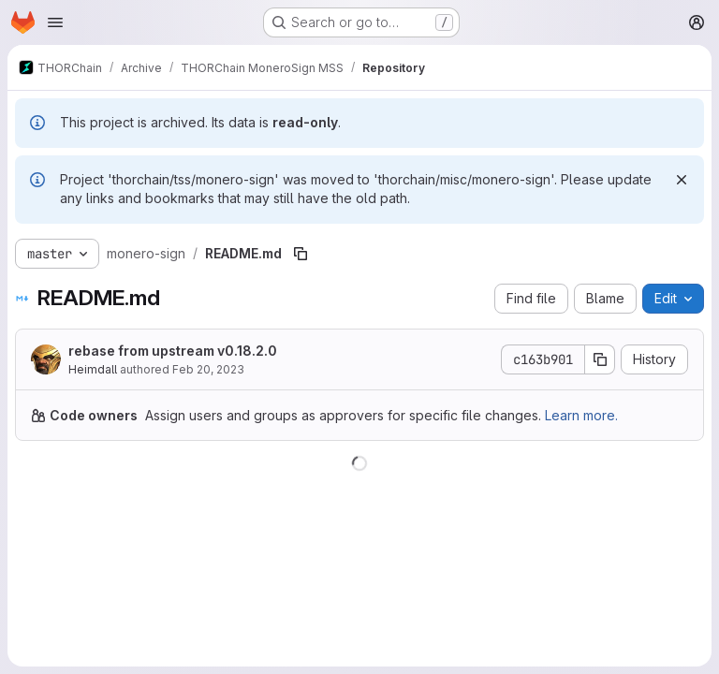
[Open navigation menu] (55, 22)
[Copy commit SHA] (600, 359)
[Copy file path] (300, 254)
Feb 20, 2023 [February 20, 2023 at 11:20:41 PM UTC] (208, 369)
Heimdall (92, 369)
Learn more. (581, 415)
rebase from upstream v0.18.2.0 (172, 351)
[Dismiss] (681, 179)
